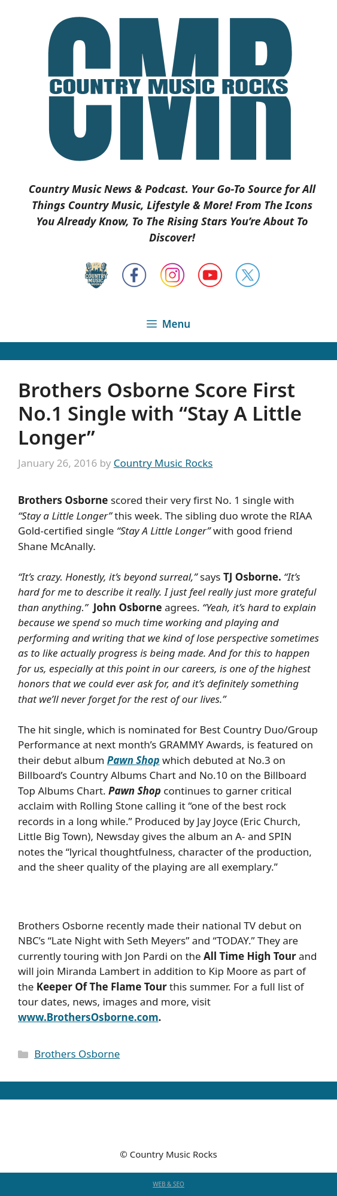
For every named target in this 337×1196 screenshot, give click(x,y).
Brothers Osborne (77, 1054)
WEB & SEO (168, 1184)
